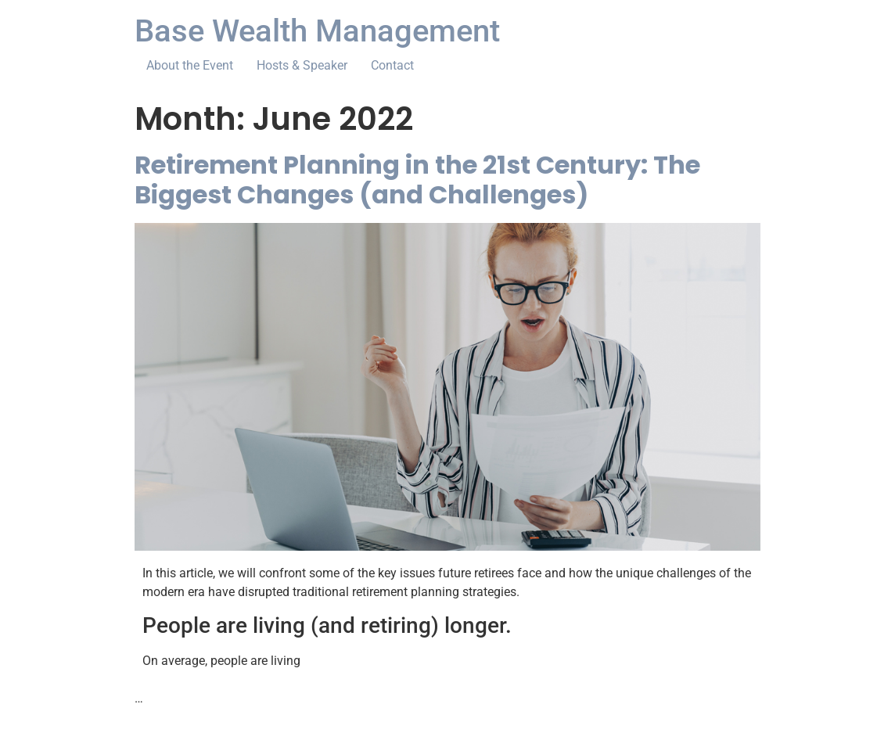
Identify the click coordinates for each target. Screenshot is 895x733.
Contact (392, 65)
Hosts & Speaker (302, 65)
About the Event (189, 65)
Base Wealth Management (317, 31)
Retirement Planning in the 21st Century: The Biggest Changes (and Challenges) (417, 179)
